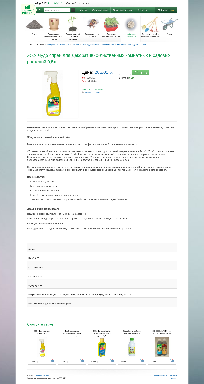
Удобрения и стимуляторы (130, 26)
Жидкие (75, 45)
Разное (169, 25)
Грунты (34, 25)
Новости (83, 10)
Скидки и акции (100, 10)
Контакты (142, 10)
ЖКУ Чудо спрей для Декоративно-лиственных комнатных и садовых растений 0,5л (116, 45)
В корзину (141, 72)
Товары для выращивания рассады (111, 26)
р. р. (89, 79)
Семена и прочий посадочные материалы (73, 28)
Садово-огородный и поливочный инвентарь (150, 26)
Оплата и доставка (122, 10)
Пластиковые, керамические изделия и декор (53, 28)
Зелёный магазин (42, 375)
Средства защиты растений (92, 26)
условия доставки (92, 92)
